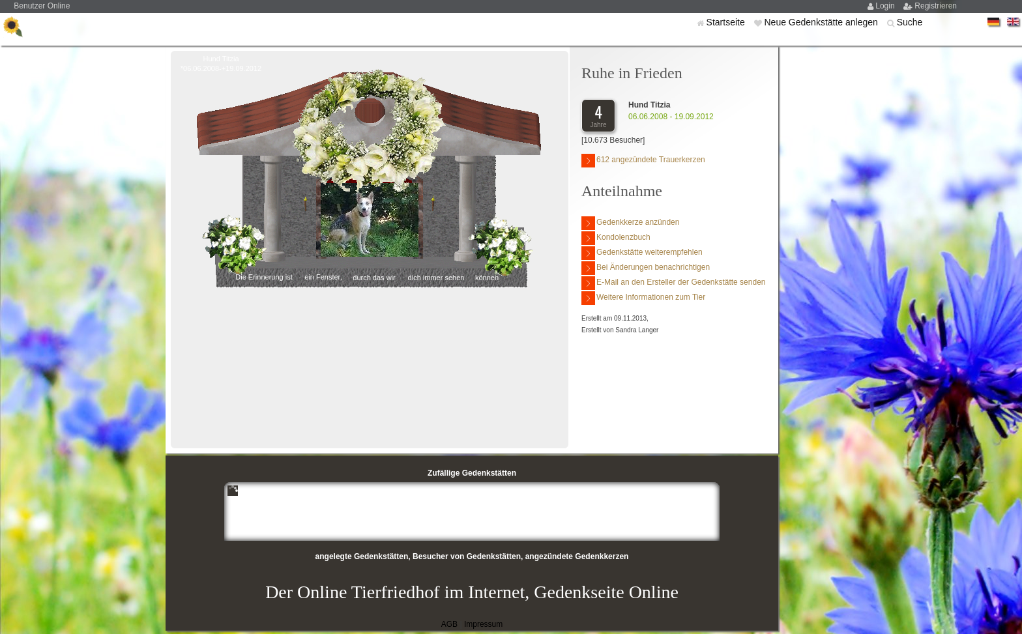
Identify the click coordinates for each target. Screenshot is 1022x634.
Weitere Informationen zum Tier (643, 298)
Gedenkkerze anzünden (630, 223)
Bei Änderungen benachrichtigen (645, 268)
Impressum (483, 624)
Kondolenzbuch (615, 238)
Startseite (727, 22)
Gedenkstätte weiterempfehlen (642, 253)
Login (886, 5)
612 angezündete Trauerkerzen (643, 160)
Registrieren (935, 5)
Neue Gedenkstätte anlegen (822, 22)
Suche (910, 22)
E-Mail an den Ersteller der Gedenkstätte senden (673, 283)
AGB (449, 624)
